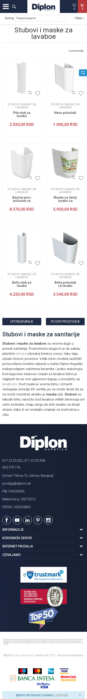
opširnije (61, 695)
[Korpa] (82, 11)
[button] (13, 6)
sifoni (20, 354)
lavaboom (9, 384)
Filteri (80, 18)
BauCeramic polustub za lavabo (21, 201)
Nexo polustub (65, 112)
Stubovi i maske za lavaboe (21, 106)
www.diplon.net (23, 655)
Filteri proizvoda (65, 321)
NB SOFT (50, 655)
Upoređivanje (21, 321)
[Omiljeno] (74, 6)
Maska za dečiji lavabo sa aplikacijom (65, 201)
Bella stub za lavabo (21, 284)
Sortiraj (9, 18)
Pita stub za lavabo (21, 114)
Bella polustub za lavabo (65, 284)
